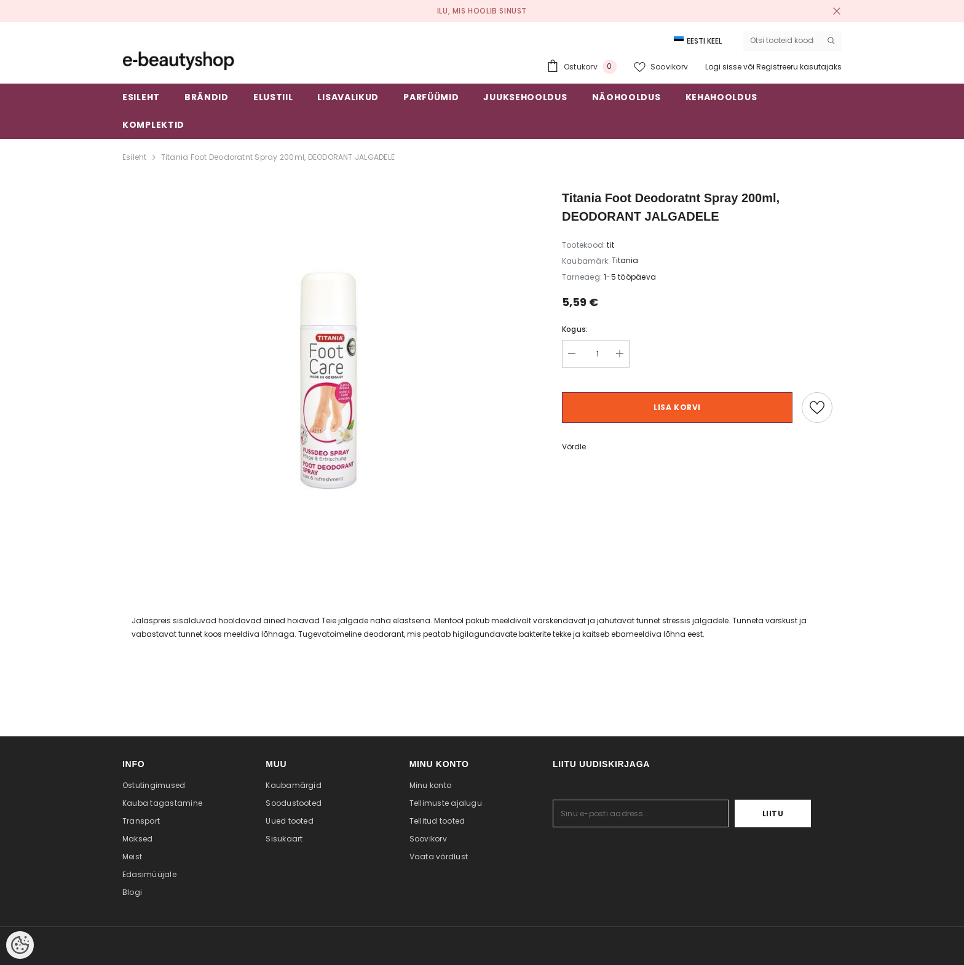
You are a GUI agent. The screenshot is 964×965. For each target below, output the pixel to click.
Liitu (773, 813)
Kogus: (575, 329)
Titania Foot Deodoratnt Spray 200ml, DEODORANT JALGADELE (278, 157)
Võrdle (574, 446)
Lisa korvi (677, 407)
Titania (625, 260)
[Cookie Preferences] (20, 945)
